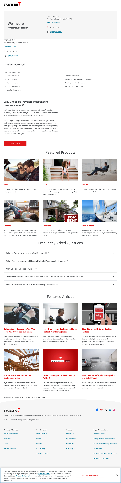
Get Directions (53, 22)
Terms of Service (99, 434)
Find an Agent (70, 449)
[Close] (117, 475)
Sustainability (40, 449)
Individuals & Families (11, 434)
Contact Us (70, 434)
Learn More (15, 143)
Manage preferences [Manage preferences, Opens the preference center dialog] (90, 475)
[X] (106, 409)
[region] (60, 475)
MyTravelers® (71, 439)
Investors (39, 444)
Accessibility (97, 449)
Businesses (7, 439)
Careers (38, 439)
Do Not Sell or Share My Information (105, 444)
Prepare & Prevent (10, 449)
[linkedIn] (111, 409)
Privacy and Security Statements (104, 439)
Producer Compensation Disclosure (105, 453)
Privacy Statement (23, 476)
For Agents (70, 444)
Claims (6, 444)
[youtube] (102, 409)
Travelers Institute (42, 453)
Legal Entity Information (101, 458)
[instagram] (115, 409)
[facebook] (98, 409)
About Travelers (41, 434)
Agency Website (54, 32)
